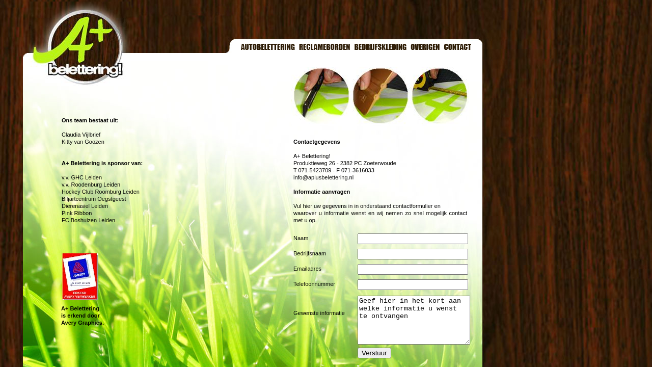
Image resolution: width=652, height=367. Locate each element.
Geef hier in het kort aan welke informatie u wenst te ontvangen (420, 325)
